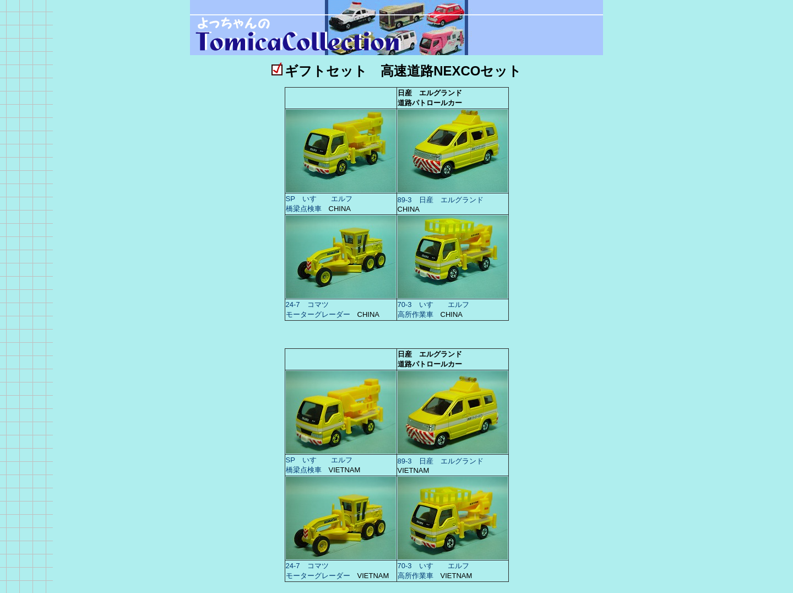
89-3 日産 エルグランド (441, 200)
